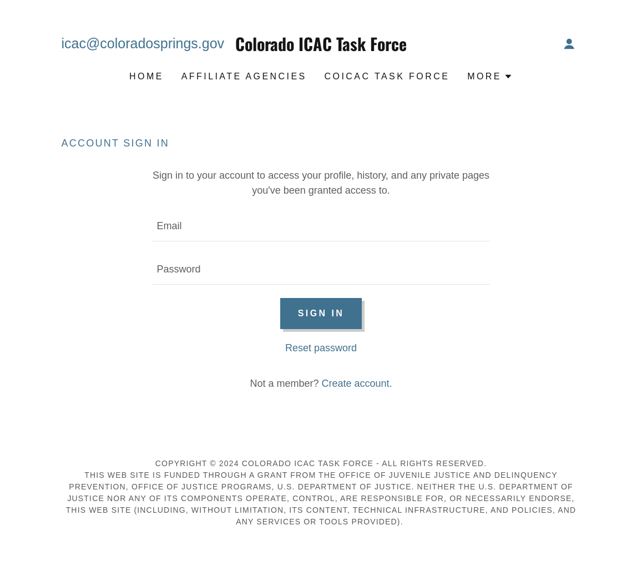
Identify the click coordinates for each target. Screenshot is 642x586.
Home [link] (146, 76)
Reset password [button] (321, 347)
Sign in (321, 313)
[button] (569, 44)
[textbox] (321, 226)
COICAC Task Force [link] (387, 76)
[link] (320, 47)
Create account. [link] (357, 383)
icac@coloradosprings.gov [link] (143, 43)
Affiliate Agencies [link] (244, 76)
